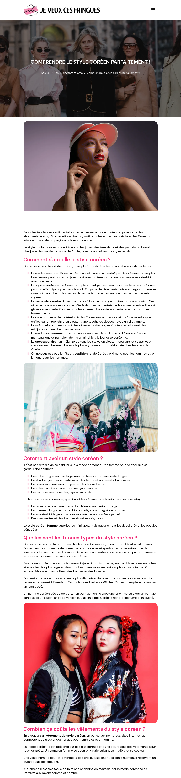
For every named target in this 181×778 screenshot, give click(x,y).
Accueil (45, 72)
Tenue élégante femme (68, 72)
